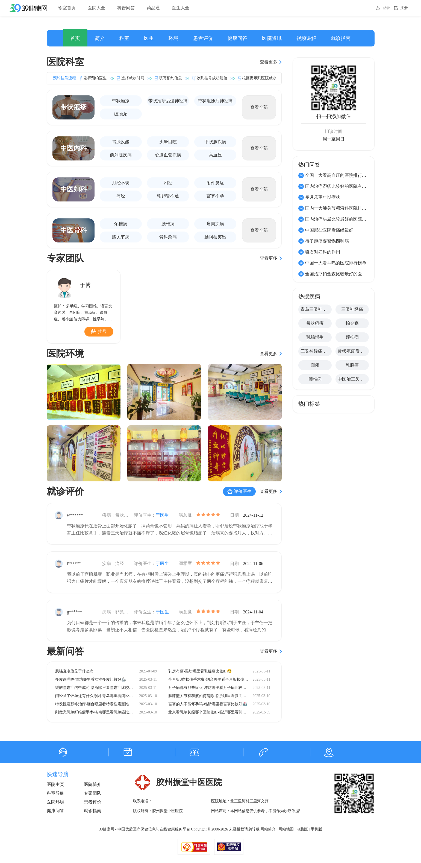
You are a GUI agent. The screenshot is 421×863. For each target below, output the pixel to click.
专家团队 (92, 793)
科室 (124, 38)
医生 (149, 38)
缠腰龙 (120, 114)
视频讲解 (306, 38)
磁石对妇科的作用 (322, 252)
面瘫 (315, 365)
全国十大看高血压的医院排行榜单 (338, 175)
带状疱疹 (120, 100)
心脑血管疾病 (168, 155)
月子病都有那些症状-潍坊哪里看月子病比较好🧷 (209, 688)
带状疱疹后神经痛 (215, 100)
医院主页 (55, 784)
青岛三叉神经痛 (316, 309)
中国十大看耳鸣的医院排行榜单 (335, 263)
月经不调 (120, 182)
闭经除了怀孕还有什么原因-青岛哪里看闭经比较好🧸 (100, 696)
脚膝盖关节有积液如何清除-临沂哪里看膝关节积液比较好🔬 (219, 696)
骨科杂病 (168, 237)
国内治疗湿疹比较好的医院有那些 (338, 186)
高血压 (215, 155)
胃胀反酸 (120, 141)
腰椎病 (168, 223)
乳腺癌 (352, 365)
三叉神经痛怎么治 (316, 351)
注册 (404, 8)
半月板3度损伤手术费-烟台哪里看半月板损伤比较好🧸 (214, 679)
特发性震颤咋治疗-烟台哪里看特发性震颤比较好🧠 (98, 704)
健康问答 (237, 38)
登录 (386, 8)
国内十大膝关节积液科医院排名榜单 (340, 208)
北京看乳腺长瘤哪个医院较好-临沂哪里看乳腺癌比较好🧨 (217, 712)
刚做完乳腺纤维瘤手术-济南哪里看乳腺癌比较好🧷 (98, 712)
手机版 (316, 829)
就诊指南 (341, 38)
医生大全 (180, 7)
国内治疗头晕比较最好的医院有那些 (340, 219)
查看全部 (259, 107)
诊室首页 (67, 7)
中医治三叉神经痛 (353, 379)
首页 (75, 38)
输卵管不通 (168, 196)
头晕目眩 (168, 141)
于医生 (162, 515)
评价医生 (242, 491)
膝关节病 (120, 237)
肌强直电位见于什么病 (74, 671)
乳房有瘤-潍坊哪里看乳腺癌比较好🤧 (200, 671)
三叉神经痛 (352, 309)
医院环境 (55, 802)
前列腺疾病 (121, 155)
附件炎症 (215, 182)
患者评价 (203, 38)
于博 (85, 285)
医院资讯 (272, 38)
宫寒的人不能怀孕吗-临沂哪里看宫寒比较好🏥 (207, 704)
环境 (173, 38)
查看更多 (268, 62)
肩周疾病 (215, 223)
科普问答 (126, 7)
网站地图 (286, 829)
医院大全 (96, 7)
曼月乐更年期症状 (322, 197)
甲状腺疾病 (215, 141)
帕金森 (352, 323)
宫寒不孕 (215, 196)
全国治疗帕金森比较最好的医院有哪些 (342, 273)
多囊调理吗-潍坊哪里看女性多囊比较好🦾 (90, 679)
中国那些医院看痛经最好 (329, 230)
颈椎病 (120, 223)
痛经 (120, 196)
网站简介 (268, 829)
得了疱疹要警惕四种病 (327, 241)
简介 (100, 38)
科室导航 (55, 793)
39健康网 (106, 829)
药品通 (153, 7)
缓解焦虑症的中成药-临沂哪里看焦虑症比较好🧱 (96, 688)
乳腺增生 (315, 337)
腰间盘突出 (215, 237)
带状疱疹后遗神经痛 (168, 100)
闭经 (168, 182)
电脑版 (302, 829)
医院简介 (92, 784)
